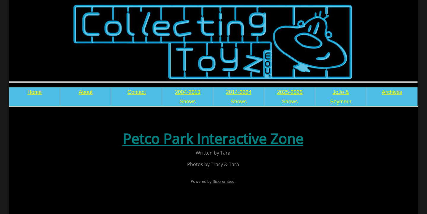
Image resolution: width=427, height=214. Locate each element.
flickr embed (224, 181)
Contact (137, 92)
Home (35, 92)
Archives (392, 92)
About (86, 92)
